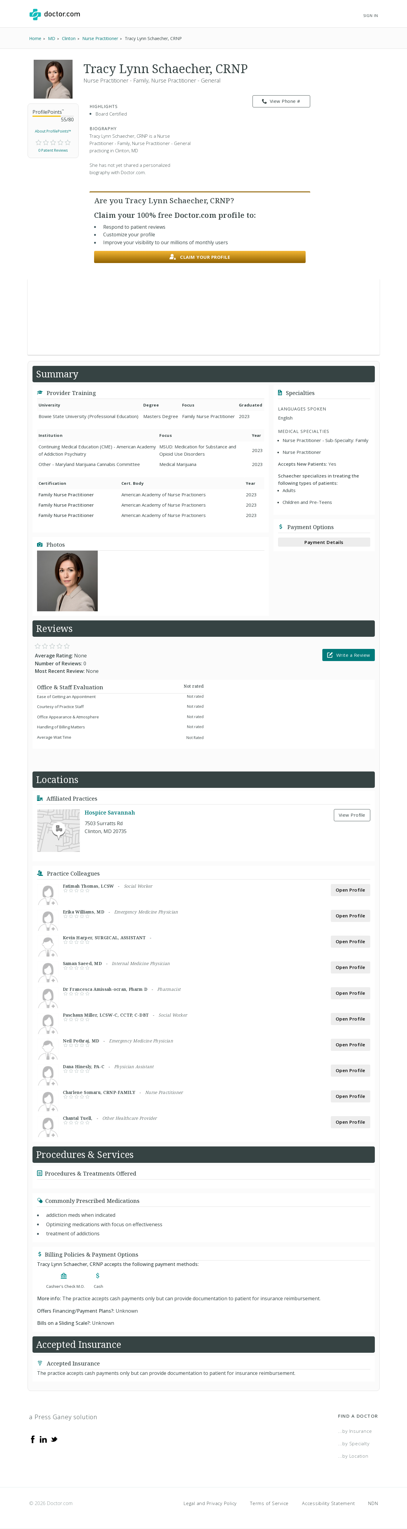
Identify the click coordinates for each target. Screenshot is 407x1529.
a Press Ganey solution (63, 1417)
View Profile (352, 815)
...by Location (353, 1456)
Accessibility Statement (328, 1503)
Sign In (370, 15)
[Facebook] (32, 1439)
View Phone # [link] (281, 101)
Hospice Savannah (110, 812)
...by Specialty (353, 1443)
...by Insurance (355, 1431)
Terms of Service (269, 1503)
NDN (373, 1503)
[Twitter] (54, 1439)
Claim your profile (199, 257)
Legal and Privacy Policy (210, 1503)
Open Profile (350, 890)
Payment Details (324, 542)
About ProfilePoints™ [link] (53, 131)
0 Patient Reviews (53, 150)
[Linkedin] (43, 1439)
